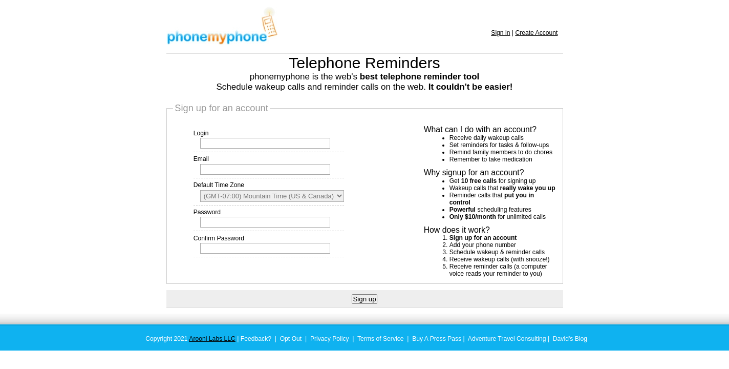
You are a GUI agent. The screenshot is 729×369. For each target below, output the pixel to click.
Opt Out (291, 338)
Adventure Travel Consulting (507, 338)
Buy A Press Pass (436, 338)
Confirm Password (219, 238)
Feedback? (256, 338)
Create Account (536, 32)
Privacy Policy (329, 338)
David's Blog (570, 338)
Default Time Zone (219, 185)
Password (207, 212)
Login (201, 133)
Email (201, 158)
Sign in (500, 32)
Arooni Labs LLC (212, 338)
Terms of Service (380, 338)
